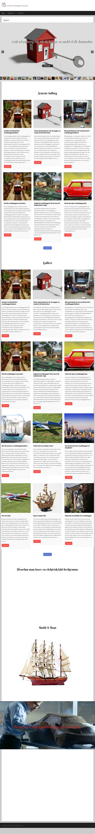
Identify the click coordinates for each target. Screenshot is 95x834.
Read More (47, 65)
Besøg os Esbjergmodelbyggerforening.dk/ (47, 726)
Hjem (3, 13)
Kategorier (11, 13)
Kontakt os (20, 13)
